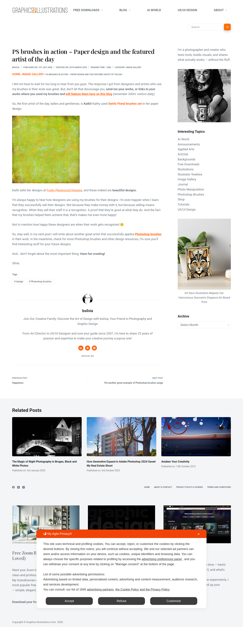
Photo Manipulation (191, 189)
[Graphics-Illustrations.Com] (40, 10)
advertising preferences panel (162, 559)
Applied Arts (186, 149)
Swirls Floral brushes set (125, 102)
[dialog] (121, 569)
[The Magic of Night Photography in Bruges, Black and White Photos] (47, 435)
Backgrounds (186, 159)
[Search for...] (206, 27)
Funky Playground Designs (64, 189)
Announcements (189, 144)
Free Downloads (88, 10)
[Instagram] (23, 486)
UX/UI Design (187, 10)
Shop (181, 199)
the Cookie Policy (127, 589)
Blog (125, 10)
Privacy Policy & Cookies (189, 486)
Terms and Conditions (219, 486)
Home (15, 73)
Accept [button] (69, 601)
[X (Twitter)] (18, 486)
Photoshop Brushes (191, 194)
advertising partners (100, 589)
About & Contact (163, 486)
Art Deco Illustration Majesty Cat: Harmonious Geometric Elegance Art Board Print (204, 297)
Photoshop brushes (148, 233)
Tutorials (184, 204)
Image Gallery (133, 67)
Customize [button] (174, 601)
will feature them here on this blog (89, 93)
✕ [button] (198, 534)
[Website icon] (87, 347)
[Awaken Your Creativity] (196, 435)
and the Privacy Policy (154, 589)
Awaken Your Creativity (175, 460)
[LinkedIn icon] (80, 347)
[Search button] (227, 27)
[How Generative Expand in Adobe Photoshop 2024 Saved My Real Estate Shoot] (121, 435)
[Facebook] (13, 486)
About (221, 10)
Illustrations (186, 169)
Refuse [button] (121, 601)
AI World (154, 10)
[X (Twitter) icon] (94, 347)
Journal (183, 184)
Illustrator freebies (190, 174)
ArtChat (183, 154)
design (18, 280)
